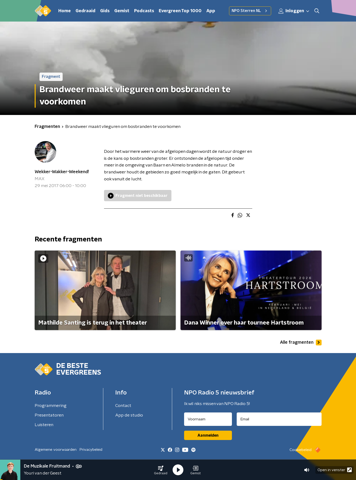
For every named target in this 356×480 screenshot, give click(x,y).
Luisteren (44, 425)
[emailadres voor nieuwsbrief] (279, 419)
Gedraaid (85, 11)
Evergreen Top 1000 (180, 11)
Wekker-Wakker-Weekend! (62, 172)
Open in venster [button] (335, 470)
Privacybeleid (90, 449)
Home (64, 11)
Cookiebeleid (301, 450)
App (210, 11)
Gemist (121, 11)
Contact (123, 406)
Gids (105, 11)
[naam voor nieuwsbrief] (208, 419)
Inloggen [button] (294, 11)
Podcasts (144, 11)
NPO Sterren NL (250, 10)
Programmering (50, 406)
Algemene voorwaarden (56, 449)
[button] (160, 470)
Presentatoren (49, 415)
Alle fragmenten (301, 342)
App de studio (129, 415)
